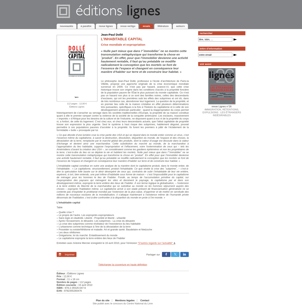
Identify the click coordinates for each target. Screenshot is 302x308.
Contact (144, 300)
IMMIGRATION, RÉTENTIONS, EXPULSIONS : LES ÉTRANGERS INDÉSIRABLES (222, 111)
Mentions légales (125, 300)
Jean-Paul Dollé (112, 34)
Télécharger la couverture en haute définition (122, 264)
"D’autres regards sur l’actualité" (155, 243)
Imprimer (67, 254)
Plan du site (102, 300)
